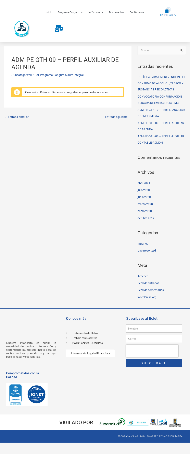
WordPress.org (148, 309)
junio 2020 (145, 210)
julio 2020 (144, 203)
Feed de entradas (149, 295)
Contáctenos (137, 12)
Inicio (49, 12)
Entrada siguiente (117, 125)
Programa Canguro (70, 12)
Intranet (143, 256)
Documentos (116, 12)
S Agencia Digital (173, 447)
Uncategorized (23, 83)
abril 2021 (144, 196)
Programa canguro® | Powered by (139, 447)
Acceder (143, 288)
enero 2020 (145, 223)
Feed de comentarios (152, 302)
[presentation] (152, 362)
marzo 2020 (145, 217)
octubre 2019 (146, 230)
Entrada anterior (17, 125)
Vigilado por (76, 434)
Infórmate (95, 12)
